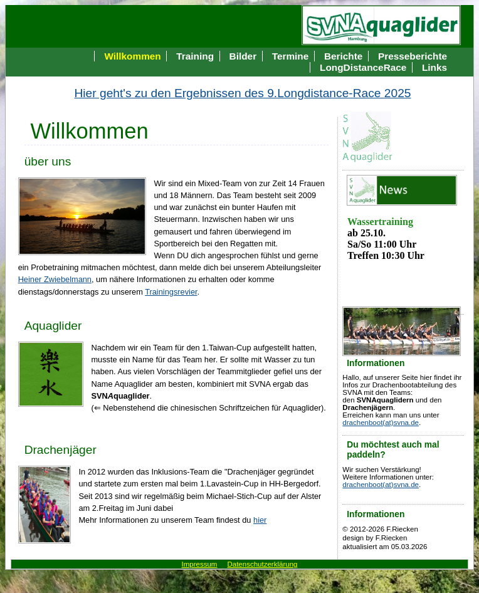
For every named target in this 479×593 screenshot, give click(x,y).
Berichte (343, 56)
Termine (290, 56)
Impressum (200, 564)
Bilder (243, 56)
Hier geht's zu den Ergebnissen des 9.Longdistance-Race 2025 (243, 93)
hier (259, 520)
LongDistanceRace (363, 67)
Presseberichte (412, 56)
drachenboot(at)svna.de (380, 422)
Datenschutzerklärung (262, 564)
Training (195, 56)
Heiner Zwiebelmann (55, 279)
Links (434, 67)
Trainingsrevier (171, 291)
